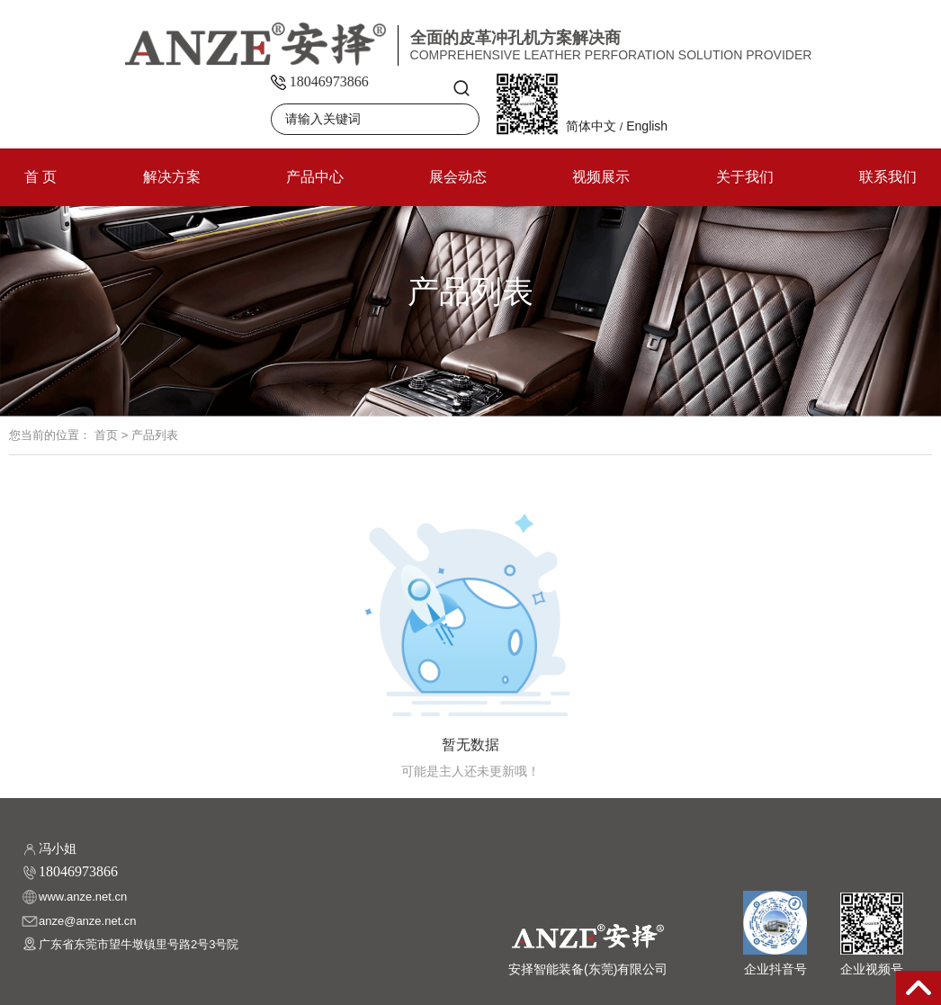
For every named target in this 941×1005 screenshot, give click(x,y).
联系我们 (888, 176)
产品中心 (315, 176)
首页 (106, 435)
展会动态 (458, 176)
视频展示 (601, 176)
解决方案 (172, 176)
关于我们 (745, 176)
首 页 (40, 176)
